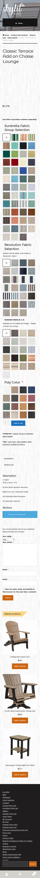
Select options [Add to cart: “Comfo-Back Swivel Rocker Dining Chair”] (20, 711)
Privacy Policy (8, 829)
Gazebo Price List (10, 804)
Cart (31, 873)
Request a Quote (9, 837)
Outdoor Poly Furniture (19, 35)
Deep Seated (12, 38)
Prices (5, 826)
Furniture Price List (10, 799)
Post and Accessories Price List (15, 820)
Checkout (6, 788)
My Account (7, 810)
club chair (12, 432)
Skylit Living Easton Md (12, 845)
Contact (6, 793)
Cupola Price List (9, 796)
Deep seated (22, 432)
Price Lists (7, 823)
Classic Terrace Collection (23, 424)
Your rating (8, 527)
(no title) (6, 782)
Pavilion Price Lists (10, 815)
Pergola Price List (10, 818)
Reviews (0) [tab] (9, 455)
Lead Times (7, 807)
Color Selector (8, 791)
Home (7, 35)
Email (5, 570)
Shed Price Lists (9, 839)
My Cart (6, 812)
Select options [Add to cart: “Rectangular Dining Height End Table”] (20, 765)
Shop (5, 842)
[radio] (6, 127)
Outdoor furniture (18, 435)
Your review (8, 533)
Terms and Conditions (11, 848)
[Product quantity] (6, 413)
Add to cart (18, 414)
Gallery (5, 801)
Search (5, 850)
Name (6, 560)
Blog (4, 785)
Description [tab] (8, 449)
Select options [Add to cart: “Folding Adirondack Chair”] (20, 656)
